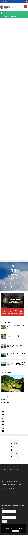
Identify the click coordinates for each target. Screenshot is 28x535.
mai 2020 (5, 399)
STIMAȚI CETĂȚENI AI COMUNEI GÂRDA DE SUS (16, 353)
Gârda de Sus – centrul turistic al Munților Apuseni (16, 326)
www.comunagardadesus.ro (18, 484)
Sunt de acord (16, 530)
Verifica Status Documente (9, 13)
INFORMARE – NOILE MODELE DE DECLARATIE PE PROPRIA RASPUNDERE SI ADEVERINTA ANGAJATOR (15, 345)
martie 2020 (6, 402)
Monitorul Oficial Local (8, 16)
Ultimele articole (6, 322)
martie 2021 (6, 396)
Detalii (9, 530)
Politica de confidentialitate (12, 496)
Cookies (3, 496)
